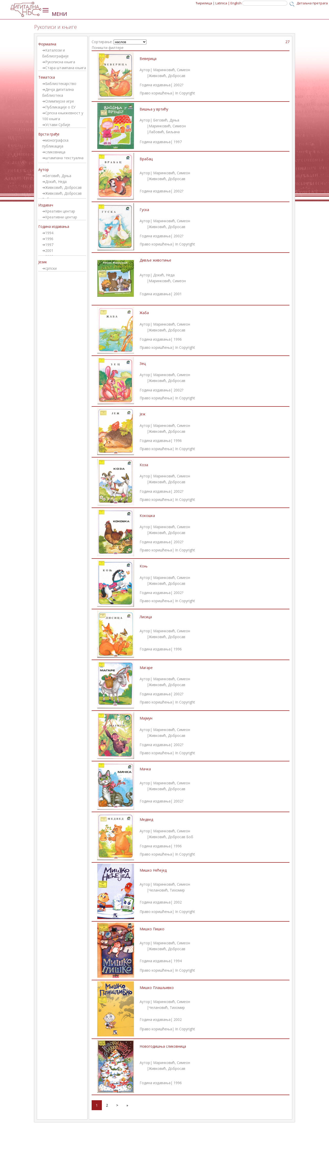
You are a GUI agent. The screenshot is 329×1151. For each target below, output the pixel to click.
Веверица (148, 58)
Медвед (146, 819)
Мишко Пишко (152, 928)
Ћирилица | (205, 3)
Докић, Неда (56, 181)
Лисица (146, 616)
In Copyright (185, 93)
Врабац (146, 158)
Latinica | (222, 3)
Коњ (144, 566)
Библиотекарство (60, 83)
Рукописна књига (60, 61)
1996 (49, 238)
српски (51, 268)
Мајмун (146, 718)
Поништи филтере (108, 47)
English (235, 3)
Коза (144, 464)
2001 (49, 250)
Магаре (146, 667)
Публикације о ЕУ (60, 107)
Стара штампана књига (65, 67)
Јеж (142, 414)
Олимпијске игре (59, 101)
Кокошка (147, 515)
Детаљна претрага (312, 3)
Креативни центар (61, 217)
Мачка (145, 768)
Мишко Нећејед (153, 870)
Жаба (144, 312)
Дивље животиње (155, 260)
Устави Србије (57, 124)
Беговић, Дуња (58, 175)
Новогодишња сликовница (163, 1046)
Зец (143, 363)
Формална (47, 44)
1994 (49, 232)
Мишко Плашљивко (157, 987)
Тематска (46, 77)
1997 (49, 244)
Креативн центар (60, 211)
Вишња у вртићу (154, 109)
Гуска (144, 209)
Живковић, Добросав (63, 187)
